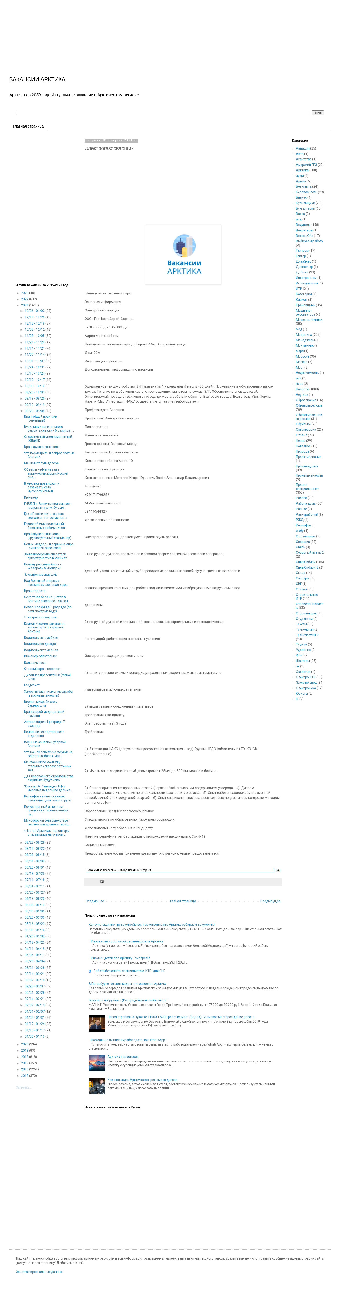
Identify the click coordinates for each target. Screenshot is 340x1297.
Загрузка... (24, 1087)
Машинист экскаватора (305, 312)
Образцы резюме (309, 405)
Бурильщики (305, 203)
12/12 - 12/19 (35, 323)
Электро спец (306, 682)
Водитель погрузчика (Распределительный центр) (127, 1000)
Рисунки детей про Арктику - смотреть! (120, 958)
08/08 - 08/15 (35, 855)
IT (297, 699)
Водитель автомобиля (41, 637)
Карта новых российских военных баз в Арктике (127, 941)
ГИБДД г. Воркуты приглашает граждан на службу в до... (47, 505)
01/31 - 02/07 (35, 1011)
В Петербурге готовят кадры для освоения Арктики (128, 984)
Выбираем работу (309, 241)
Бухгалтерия (305, 208)
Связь (300, 547)
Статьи (301, 589)
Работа (301, 498)
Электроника (306, 688)
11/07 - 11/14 (35, 354)
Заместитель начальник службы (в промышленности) (48, 693)
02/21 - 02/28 (35, 992)
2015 (25, 1076)
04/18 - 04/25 (35, 942)
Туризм (301, 644)
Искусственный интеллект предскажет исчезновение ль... (46, 810)
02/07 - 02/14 (35, 1005)
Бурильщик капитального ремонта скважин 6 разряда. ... (49, 428)
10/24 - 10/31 (35, 367)
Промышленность (309, 475)
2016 (25, 1069)
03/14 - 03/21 (35, 974)
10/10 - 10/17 (35, 380)
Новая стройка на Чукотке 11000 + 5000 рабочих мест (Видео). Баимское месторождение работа (181, 1017)
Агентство (304, 159)
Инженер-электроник (40, 656)
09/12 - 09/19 (35, 405)
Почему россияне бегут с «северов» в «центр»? (43, 566)
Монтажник (305, 345)
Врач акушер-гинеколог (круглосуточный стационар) (47, 536)
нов (298, 378)
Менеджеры (305, 340)
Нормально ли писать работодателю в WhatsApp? (129, 1040)
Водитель (303, 225)
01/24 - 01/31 (35, 1017)
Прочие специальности (307, 487)
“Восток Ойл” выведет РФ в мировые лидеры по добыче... (48, 788)
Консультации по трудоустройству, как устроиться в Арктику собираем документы (152, 924)
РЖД (300, 520)
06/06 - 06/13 (35, 905)
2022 (25, 299)
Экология (303, 672)
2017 (25, 1063)
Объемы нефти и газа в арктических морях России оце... (46, 473)
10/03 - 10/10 (35, 386)
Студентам (304, 619)
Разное (301, 509)
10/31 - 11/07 (35, 361)
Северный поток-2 (310, 552)
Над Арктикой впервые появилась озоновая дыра (46, 582)
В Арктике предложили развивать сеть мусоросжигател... (41, 487)
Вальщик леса (35, 662)
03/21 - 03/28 (35, 967)
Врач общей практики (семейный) (40, 418)
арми (300, 176)
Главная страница (28, 126)
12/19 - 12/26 (35, 317)
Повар (300, 440)
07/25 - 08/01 (35, 867)
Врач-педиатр (35, 591)
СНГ (299, 584)
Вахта (300, 214)
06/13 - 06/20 (35, 898)
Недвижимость (307, 373)
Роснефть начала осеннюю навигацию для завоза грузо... (48, 798)
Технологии (305, 629)
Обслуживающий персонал (309, 417)
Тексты (301, 624)
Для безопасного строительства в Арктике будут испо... (49, 778)
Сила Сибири (305, 562)
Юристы (302, 693)
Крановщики (305, 305)
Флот (300, 655)
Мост (300, 367)
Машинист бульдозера (41, 463)
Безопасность (306, 192)
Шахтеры (303, 661)
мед (299, 329)
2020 (25, 1044)
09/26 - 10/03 (35, 392)
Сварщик (303, 542)
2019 (25, 1050)
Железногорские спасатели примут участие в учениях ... (47, 556)
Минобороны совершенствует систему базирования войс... (47, 822)
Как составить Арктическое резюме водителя (142, 1080)
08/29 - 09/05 (35, 411)
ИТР (299, 289)
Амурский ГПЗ (306, 165)
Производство (307, 466)
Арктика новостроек (123, 1056)
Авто (300, 154)
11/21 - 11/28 (35, 342)
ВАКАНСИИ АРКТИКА (37, 79)
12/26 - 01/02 (35, 311)
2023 (25, 293)
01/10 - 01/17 (35, 1030)
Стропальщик (306, 613)
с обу (300, 531)
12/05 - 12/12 (35, 329)
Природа (302, 451)
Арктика (302, 170)
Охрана (301, 435)
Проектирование (308, 457)
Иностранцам (306, 278)
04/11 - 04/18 (35, 949)
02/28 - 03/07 (35, 986)
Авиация (303, 148)
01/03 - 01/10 (35, 1036)
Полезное (303, 446)
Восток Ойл (304, 236)
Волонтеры (304, 230)
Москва (301, 362)
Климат (301, 299)
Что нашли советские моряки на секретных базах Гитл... (48, 754)
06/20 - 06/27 (35, 892)
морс (300, 351)
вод (299, 219)
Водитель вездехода (40, 644)
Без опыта (304, 186)
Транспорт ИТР (307, 635)
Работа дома (306, 503)
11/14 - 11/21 (35, 348)
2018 (25, 1057)
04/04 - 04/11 (35, 955)
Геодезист (32, 685)
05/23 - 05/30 (35, 917)
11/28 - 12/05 (35, 336)
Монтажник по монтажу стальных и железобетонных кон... (47, 766)
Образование (306, 400)
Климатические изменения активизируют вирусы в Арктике (44, 627)
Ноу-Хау (302, 395)
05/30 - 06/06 (35, 911)
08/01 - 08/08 (35, 861)
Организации (306, 429)
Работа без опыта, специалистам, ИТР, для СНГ (129, 971)
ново (299, 384)
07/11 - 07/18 (35, 880)
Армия (301, 181)
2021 (25, 305)
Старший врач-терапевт (42, 669)
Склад (300, 573)
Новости (302, 389)
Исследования (307, 283)
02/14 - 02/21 (35, 999)
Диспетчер (304, 267)
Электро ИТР (306, 677)
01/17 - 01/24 (35, 1024)
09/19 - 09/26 (35, 398)
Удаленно (303, 650)
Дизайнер (303, 261)
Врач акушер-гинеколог (42, 447)
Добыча (302, 272)
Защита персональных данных (39, 1272)
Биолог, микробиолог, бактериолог (40, 703)
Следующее (95, 901)
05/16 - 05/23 (35, 924)
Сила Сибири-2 (307, 567)
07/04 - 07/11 (35, 886)
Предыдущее (270, 901)
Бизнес (301, 197)
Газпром (302, 250)
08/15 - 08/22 (35, 848)
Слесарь (302, 578)
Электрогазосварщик (40, 574)
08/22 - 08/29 (35, 842)
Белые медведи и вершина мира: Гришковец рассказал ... (49, 546)
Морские (302, 356)
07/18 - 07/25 (35, 873)
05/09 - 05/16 (35, 930)
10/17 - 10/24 (35, 373)
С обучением (305, 536)
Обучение (303, 424)
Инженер (31, 497)
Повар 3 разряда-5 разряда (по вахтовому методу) (48, 609)
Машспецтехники (309, 320)
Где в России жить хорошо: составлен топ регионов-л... (46, 515)
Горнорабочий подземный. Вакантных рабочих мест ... (46, 526)
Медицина (304, 334)
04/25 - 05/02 (35, 936)
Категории (304, 294)
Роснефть (303, 525)
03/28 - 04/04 (35, 961)
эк (297, 666)
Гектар (301, 256)
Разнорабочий (307, 514)
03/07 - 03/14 (35, 980)
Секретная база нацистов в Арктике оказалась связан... (47, 599)
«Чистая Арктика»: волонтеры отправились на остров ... (46, 832)
